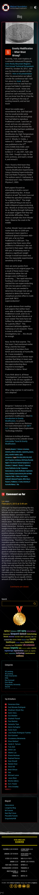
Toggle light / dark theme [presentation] (35, 7)
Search (34, 603)
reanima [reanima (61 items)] (33, 648)
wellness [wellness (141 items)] (20, 656)
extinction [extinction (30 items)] (14, 640)
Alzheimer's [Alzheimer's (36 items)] (14, 631)
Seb (9, 772)
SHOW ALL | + (8, 789)
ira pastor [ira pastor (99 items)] (18, 645)
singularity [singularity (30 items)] (33, 651)
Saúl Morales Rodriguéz (16, 707)
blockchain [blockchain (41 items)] (11, 637)
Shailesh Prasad (14, 719)
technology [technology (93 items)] (20, 653)
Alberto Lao (12, 753)
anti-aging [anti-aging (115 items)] (21, 631)
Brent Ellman (12, 770)
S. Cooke (20, 482)
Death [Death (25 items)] (35, 636)
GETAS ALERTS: (25, 854)
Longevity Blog (10, 808)
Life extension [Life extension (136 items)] (29, 645)
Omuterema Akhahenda (16, 738)
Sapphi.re (34, 883)
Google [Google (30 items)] (27, 640)
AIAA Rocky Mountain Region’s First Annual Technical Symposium (19, 461)
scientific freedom (14, 454)
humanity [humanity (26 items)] (18, 642)
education (19, 452)
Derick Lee (12, 750)
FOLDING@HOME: (6, 868)
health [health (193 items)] (33, 639)
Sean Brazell (12, 761)
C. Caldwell (14, 465)
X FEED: (7, 858)
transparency (8, 457)
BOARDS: (23, 861)
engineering (25, 452)
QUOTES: (23, 876)
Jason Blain (12, 778)
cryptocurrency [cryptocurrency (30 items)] (27, 637)
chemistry (8, 452)
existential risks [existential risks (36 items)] (8, 640)
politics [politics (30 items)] (29, 648)
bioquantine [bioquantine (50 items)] (6, 634)
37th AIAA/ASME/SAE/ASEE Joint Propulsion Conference (18, 459)
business (26, 449)
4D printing (9, 674)
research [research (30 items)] (26, 651)
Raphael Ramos (14, 758)
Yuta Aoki (11, 747)
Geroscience (9, 805)
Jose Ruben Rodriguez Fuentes (19, 733)
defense (13, 452)
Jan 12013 (8, 52)
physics (31, 452)
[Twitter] (15, 886)
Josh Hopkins (24, 476)
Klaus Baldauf (13, 741)
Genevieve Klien (14, 704)
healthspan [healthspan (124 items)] (10, 642)
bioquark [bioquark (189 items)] (15, 633)
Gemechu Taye (13, 724)
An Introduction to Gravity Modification (18, 418)
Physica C (8, 482)
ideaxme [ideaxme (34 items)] (22, 642)
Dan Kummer (13, 736)
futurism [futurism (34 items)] (24, 640)
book (19, 81)
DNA (6, 678)
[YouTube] (24, 886)
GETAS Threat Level (19, 841)
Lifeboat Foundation (15, 883)
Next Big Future (10, 813)
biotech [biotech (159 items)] (23, 634)
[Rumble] (28, 886)
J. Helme (17, 476)
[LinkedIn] (19, 886)
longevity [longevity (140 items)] (14, 648)
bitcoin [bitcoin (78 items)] (6, 637)
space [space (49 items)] (6, 653)
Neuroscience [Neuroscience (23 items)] (24, 648)
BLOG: (22, 858)
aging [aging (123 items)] (6, 631)
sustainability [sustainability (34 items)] (12, 653)
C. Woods (20, 465)
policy (6, 454)
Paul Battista (12, 721)
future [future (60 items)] (19, 640)
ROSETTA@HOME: (11, 871)
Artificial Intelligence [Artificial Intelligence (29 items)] (31, 631)
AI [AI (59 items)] (10, 631)
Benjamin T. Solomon (16, 449)
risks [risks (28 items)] (29, 651)
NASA (24, 479)
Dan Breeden (12, 716)
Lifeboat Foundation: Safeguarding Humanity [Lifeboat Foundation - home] (14, 7)
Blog (19, 17)
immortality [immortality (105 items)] (29, 642)
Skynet (7, 687)
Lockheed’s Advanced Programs (13, 479)
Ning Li (28, 479)
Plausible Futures (11, 816)
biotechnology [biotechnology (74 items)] (32, 634)
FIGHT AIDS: (8, 865)
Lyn (3, 501)
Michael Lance (13, 775)
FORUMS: (14, 876)
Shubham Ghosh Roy (16, 710)
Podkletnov (14, 482)
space (21, 454)
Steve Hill (11, 767)
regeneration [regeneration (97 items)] (19, 651)
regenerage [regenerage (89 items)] (8, 651)
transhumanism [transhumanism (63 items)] (30, 653)
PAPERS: (23, 871)
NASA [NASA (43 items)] (20, 648)
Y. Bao (17, 484)
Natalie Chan (12, 764)
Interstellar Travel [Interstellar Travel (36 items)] (9, 645)
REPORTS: (23, 865)
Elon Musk (9, 682)
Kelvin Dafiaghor (14, 727)
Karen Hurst (12, 730)
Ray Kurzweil (9, 680)
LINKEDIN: (6, 854)
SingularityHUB (10, 819)
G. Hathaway (26, 465)
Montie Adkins (13, 781)
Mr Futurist (9, 810)
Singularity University (12, 685)
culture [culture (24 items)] (32, 636)
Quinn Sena (12, 713)
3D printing (9, 672)
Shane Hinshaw (14, 755)
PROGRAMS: (24, 868)
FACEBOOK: (6, 849)
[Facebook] (11, 886)
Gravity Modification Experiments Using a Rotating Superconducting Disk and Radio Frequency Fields (19, 474)
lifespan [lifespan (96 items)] (7, 648)
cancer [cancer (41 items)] (22, 637)
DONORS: (12, 861)
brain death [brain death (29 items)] (17, 637)
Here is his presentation (22, 74)
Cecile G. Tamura (14, 744)
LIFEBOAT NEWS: (25, 849)
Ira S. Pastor (12, 784)
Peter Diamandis (11, 676)
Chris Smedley (13, 787)
